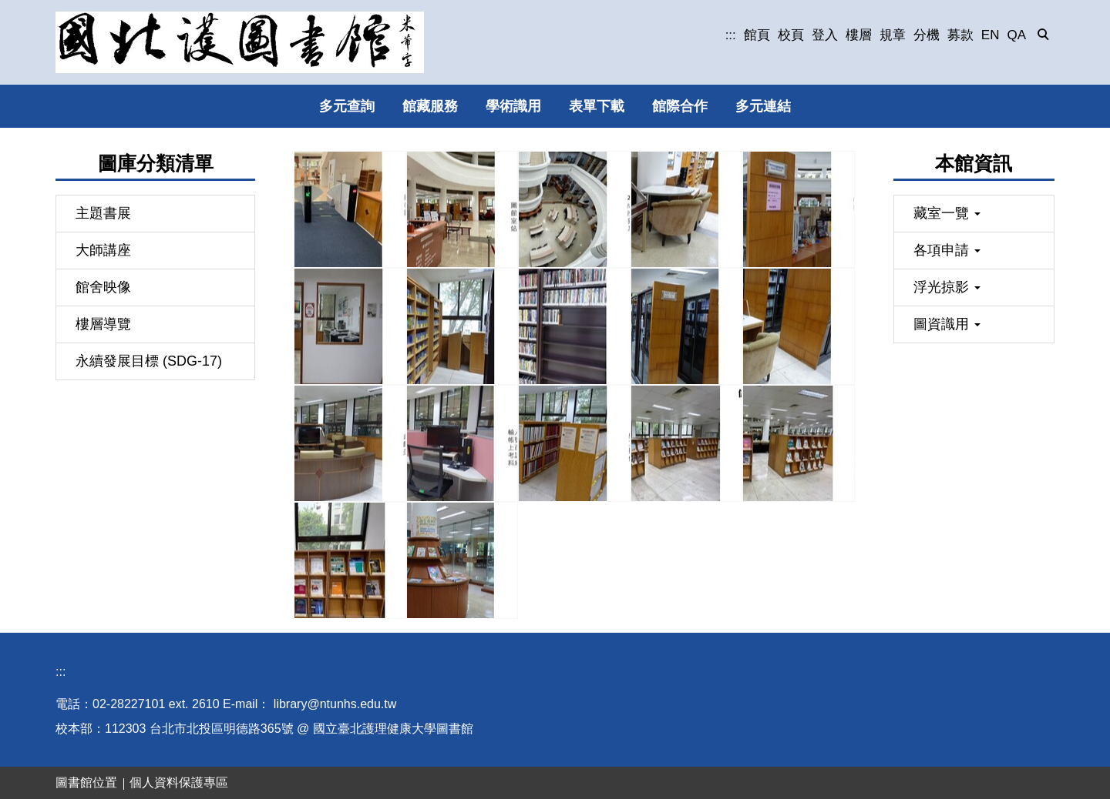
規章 (893, 35)
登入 (825, 35)
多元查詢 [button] (347, 106)
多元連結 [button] (763, 106)
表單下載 (596, 106)
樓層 (859, 35)
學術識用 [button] (513, 106)
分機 (926, 35)
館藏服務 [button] (430, 106)
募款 (960, 35)
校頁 (791, 35)
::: (730, 35)
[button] (1043, 35)
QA (1016, 35)
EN (990, 35)
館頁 (757, 35)
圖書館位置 (86, 782)
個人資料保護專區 (179, 782)
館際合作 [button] (680, 106)
